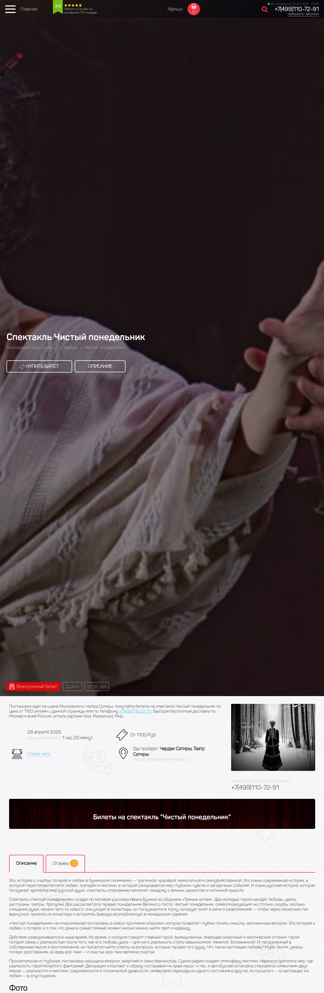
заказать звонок (303, 13)
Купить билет (39, 366)
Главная (29, 9)
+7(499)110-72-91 (296, 9)
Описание (100, 366)
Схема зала (39, 754)
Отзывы (65, 863)
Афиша (175, 9)
